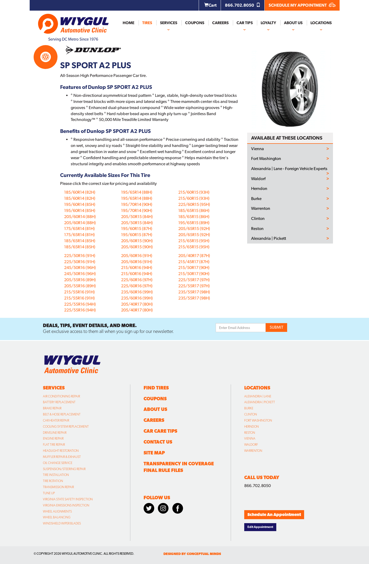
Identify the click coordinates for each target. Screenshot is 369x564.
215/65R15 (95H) (194, 240)
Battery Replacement (59, 402)
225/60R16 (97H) (137, 279)
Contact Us (158, 442)
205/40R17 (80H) (137, 304)
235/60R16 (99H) (137, 291)
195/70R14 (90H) (136, 204)
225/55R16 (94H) (80, 304)
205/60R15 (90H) (137, 240)
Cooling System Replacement (66, 426)
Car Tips (245, 22)
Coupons (194, 22)
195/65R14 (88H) (136, 192)
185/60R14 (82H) (79, 192)
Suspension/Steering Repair (64, 469)
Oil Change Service (57, 463)
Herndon (259, 188)
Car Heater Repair (56, 420)
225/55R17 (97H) (194, 279)
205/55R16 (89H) (80, 279)
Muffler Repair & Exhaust (62, 457)
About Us (293, 22)
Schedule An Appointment (274, 514)
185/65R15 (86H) (194, 210)
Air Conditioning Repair (61, 396)
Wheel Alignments (57, 511)
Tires (147, 22)
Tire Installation (56, 475)
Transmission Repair (58, 487)
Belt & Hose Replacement (62, 414)
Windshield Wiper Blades (62, 523)
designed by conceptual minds (192, 554)
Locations (321, 22)
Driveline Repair (54, 433)
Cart (210, 5)
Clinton (258, 218)
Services (168, 22)
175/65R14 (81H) (79, 228)
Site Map (154, 452)
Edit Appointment (260, 527)
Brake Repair (52, 408)
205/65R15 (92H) (194, 228)
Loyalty (268, 22)
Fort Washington (266, 158)
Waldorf (258, 178)
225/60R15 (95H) (194, 204)
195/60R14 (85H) (79, 204)
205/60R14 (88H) (80, 216)
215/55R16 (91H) (79, 291)
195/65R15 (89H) (194, 222)
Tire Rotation (53, 481)
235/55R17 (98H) (194, 291)
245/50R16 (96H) (80, 267)
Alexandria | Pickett (268, 238)
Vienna (257, 148)
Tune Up (49, 493)
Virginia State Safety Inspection (68, 499)
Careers (220, 22)
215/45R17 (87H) (194, 261)
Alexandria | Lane (257, 396)
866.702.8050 (242, 5)
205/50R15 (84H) (137, 216)
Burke (256, 198)
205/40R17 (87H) (194, 255)
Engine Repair (53, 438)
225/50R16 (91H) (79, 255)
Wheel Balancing (56, 517)
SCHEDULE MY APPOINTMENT (302, 5)
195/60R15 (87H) (136, 228)
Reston (257, 228)
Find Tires (156, 388)
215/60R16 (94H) (136, 267)
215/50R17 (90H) (194, 267)
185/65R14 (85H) (79, 240)
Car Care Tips (160, 431)
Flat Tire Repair (54, 444)
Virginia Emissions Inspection (66, 505)
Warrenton (260, 208)
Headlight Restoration (61, 451)
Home (128, 22)
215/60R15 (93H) (194, 192)
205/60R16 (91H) (136, 255)
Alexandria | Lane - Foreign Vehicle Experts (289, 168)
